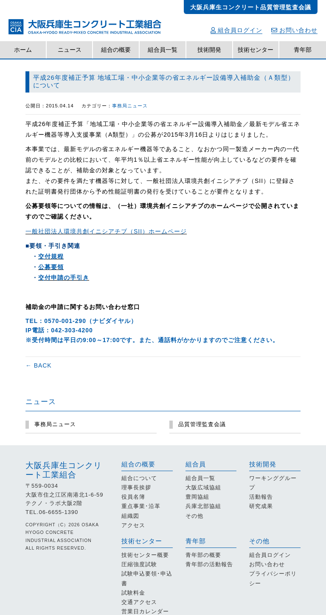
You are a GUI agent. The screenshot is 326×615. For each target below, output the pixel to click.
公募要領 (51, 267)
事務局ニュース (130, 105)
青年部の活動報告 (209, 564)
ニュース (70, 49)
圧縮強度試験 (139, 564)
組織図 (130, 516)
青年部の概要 (203, 555)
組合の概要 (116, 49)
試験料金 (133, 593)
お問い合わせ (294, 30)
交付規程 (51, 256)
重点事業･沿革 (140, 506)
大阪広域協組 (203, 487)
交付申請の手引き (63, 277)
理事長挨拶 (136, 487)
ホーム (23, 49)
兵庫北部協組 (203, 506)
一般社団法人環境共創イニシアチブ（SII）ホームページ (106, 231)
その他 (194, 516)
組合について (139, 478)
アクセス (133, 525)
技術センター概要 (145, 555)
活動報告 (261, 497)
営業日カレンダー (145, 611)
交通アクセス (139, 602)
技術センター (255, 49)
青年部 (303, 49)
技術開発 (209, 49)
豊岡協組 (197, 497)
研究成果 (261, 506)
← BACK (38, 365)
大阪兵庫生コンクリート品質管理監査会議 (250, 7)
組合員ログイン (236, 30)
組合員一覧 (162, 49)
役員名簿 (133, 497)
